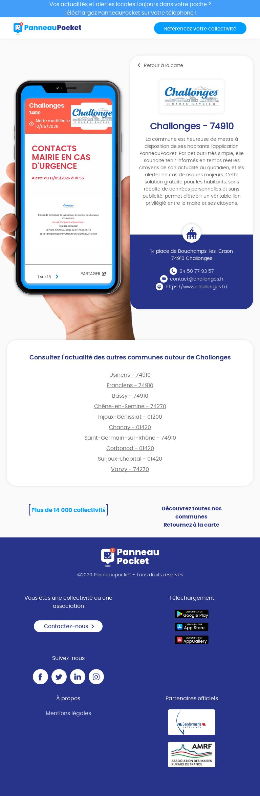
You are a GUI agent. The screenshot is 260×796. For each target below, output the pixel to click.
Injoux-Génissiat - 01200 (130, 417)
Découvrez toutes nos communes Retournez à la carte (191, 517)
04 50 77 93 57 (196, 271)
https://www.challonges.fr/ (197, 287)
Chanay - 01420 (130, 427)
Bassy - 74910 (130, 396)
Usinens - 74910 (130, 375)
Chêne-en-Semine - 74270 (130, 406)
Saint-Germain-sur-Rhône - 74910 (130, 438)
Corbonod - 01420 (130, 448)
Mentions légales (68, 713)
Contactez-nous (69, 626)
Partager (94, 274)
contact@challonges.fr (196, 279)
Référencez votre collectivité (200, 28)
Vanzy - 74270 (130, 469)
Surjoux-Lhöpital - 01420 (130, 459)
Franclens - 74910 (130, 385)
